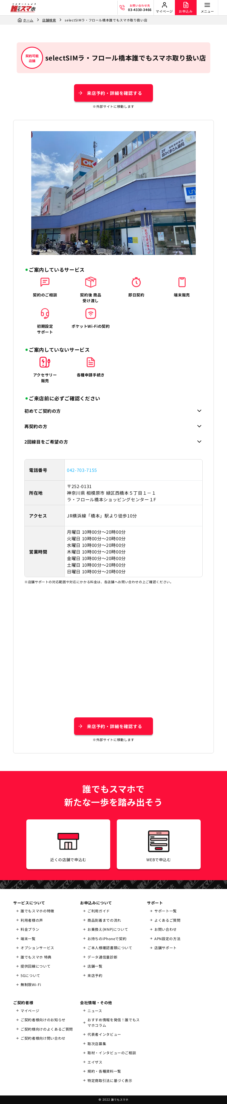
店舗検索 (49, 20)
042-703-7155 (82, 470)
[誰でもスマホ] (23, 7)
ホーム (28, 20)
